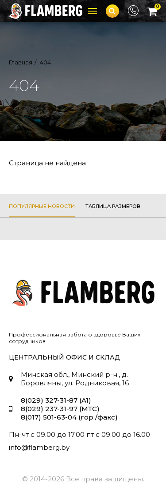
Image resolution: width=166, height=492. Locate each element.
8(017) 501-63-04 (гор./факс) (69, 417)
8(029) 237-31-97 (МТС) (60, 408)
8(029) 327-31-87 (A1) (56, 400)
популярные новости (42, 206)
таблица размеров (112, 206)
